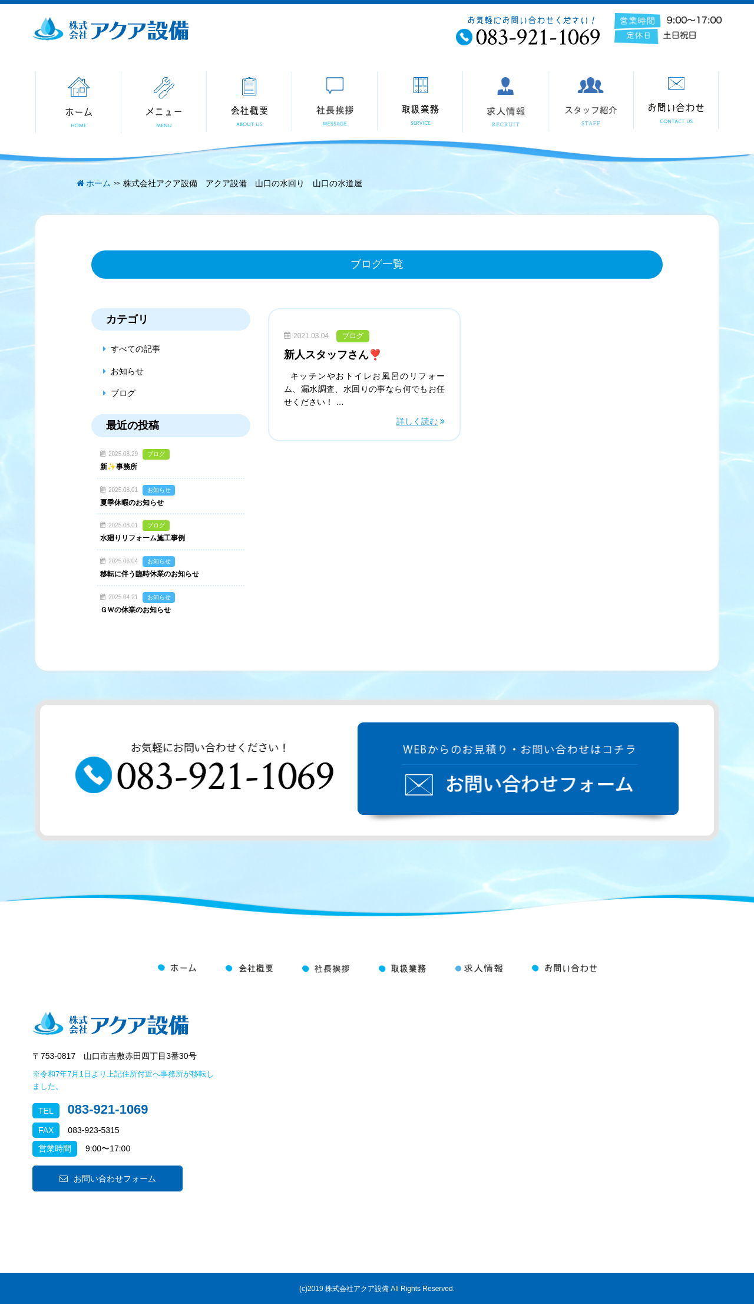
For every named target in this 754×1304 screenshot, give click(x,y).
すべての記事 (135, 349)
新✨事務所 (118, 467)
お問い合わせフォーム (107, 1178)
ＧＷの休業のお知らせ (135, 610)
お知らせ (127, 371)
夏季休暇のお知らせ (132, 503)
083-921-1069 (108, 1109)
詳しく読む (417, 421)
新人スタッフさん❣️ (333, 355)
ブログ (352, 336)
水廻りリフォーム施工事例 (142, 538)
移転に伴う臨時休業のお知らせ (149, 574)
